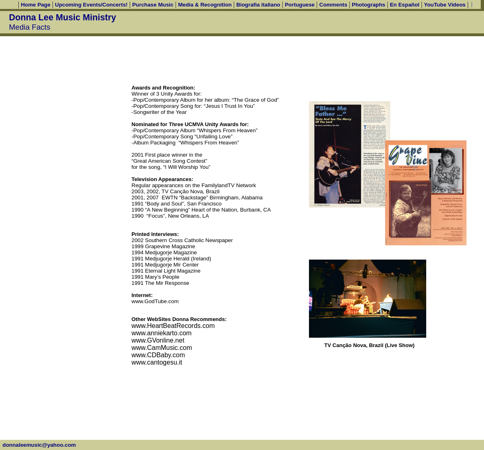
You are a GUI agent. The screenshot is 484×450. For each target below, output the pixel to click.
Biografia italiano (258, 5)
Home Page (35, 5)
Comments (333, 5)
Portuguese (300, 5)
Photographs (368, 5)
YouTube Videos (445, 5)
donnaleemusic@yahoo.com (39, 445)
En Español (405, 5)
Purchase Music (152, 5)
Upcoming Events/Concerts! (91, 5)
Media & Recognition (205, 5)
